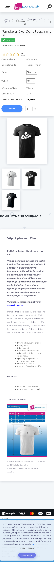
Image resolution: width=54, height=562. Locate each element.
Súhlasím (27, 555)
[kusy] (28, 108)
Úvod (6, 19)
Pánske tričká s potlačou (30, 19)
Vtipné (6, 21)
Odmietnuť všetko (27, 548)
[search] (50, 7)
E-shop (8, 6)
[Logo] (26, 6)
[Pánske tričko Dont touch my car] (27, 119)
